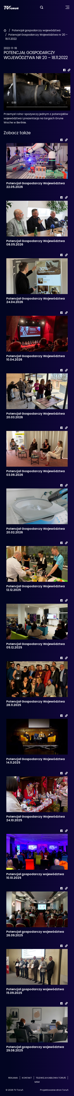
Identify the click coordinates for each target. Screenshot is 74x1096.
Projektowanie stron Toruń (54, 1090)
